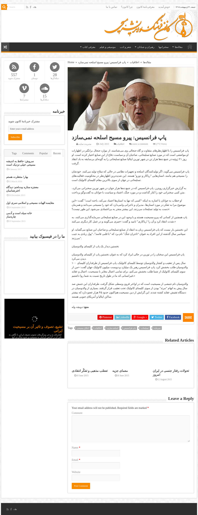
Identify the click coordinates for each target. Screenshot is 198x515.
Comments (28, 153)
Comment (77, 413)
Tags (14, 153)
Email (76, 459)
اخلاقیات (134, 62)
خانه (190, 46)
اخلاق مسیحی (83, 328)
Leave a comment (139, 144)
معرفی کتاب (89, 47)
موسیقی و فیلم (108, 47)
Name (76, 447)
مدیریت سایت (84, 144)
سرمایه (157, 328)
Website (76, 472)
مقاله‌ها (179, 47)
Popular (43, 153)
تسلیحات (145, 328)
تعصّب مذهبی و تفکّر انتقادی (90, 371)
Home (71, 62)
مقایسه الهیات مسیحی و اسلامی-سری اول (30, 203)
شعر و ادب (125, 47)
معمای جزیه (120, 371)
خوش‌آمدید (164, 6)
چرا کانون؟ (127, 6)
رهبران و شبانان (145, 47)
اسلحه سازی (112, 328)
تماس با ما (111, 6)
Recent (57, 153)
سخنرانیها (164, 47)
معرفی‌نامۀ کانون (145, 6)
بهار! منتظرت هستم (17, 177)
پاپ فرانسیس (130, 328)
